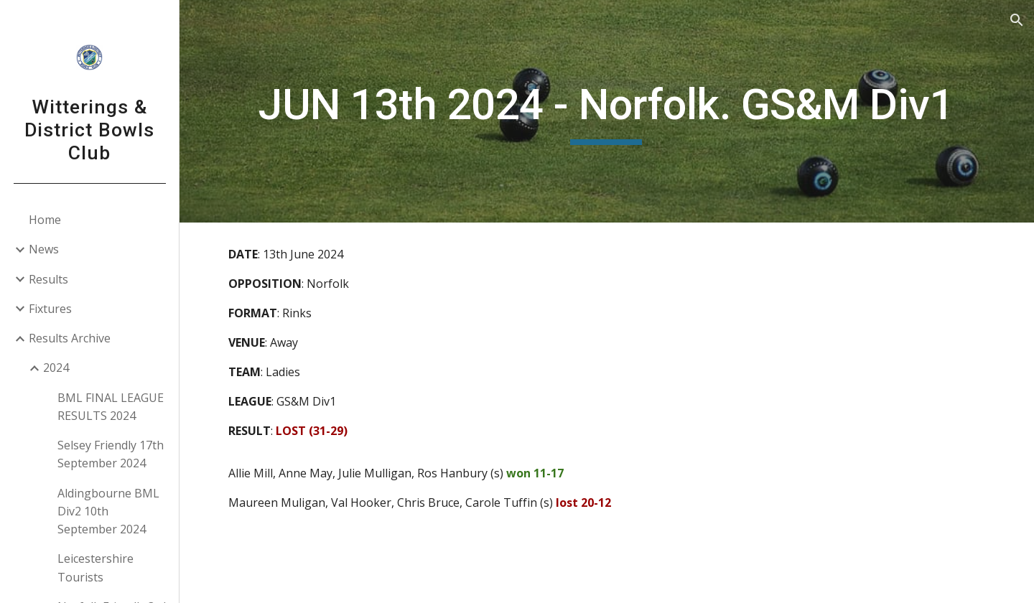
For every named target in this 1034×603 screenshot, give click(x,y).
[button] (1017, 20)
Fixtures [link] (50, 309)
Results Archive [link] (70, 338)
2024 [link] (56, 367)
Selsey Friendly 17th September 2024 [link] (110, 454)
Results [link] (48, 279)
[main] (607, 111)
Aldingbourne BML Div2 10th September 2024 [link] (108, 511)
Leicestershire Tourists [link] (95, 567)
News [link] (44, 249)
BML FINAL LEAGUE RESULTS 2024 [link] (110, 407)
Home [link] (45, 220)
